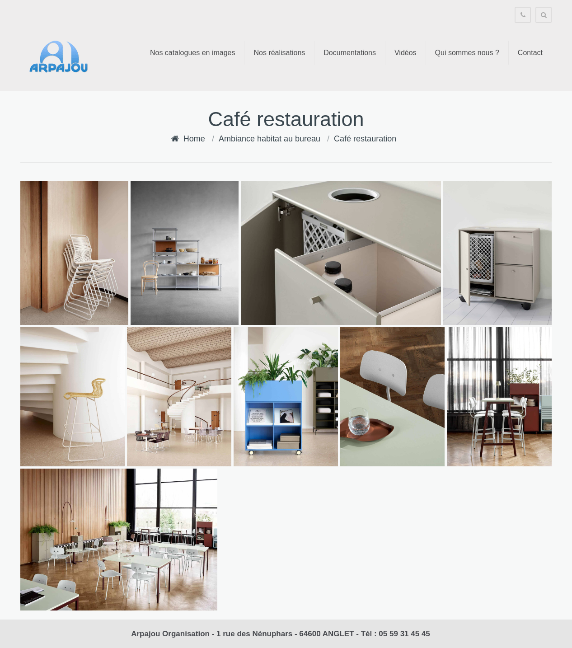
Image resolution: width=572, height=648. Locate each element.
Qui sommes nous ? (467, 52)
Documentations (350, 52)
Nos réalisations (279, 52)
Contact (530, 52)
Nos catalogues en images (192, 52)
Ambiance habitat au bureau (269, 138)
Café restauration (365, 138)
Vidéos (405, 52)
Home (194, 138)
